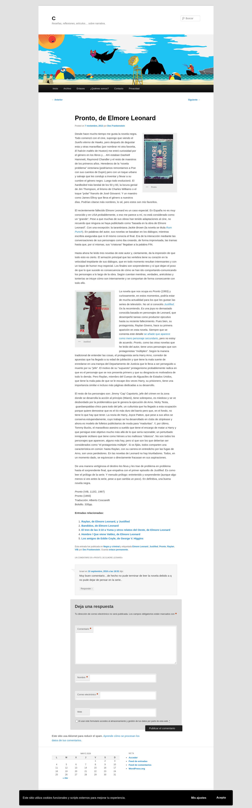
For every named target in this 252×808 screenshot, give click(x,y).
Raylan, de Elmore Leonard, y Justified (105, 521)
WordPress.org (137, 768)
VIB (76, 549)
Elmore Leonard (140, 546)
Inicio (55, 88)
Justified (153, 546)
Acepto (221, 797)
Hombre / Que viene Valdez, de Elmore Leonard (110, 534)
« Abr (65, 778)
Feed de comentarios (140, 765)
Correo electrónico (87, 694)
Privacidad (134, 88)
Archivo (67, 88)
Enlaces (81, 88)
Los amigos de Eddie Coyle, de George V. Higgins (112, 538)
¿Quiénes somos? (99, 88)
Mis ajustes (198, 797)
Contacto (118, 88)
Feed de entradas (138, 761)
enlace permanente (118, 549)
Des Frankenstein (116, 126)
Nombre (82, 677)
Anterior (57, 100)
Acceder (133, 757)
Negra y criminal (111, 546)
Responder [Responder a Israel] (87, 588)
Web (79, 711)
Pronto (162, 546)
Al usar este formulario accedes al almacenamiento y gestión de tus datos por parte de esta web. (124, 721)
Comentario (84, 629)
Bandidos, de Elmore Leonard (100, 525)
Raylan (170, 546)
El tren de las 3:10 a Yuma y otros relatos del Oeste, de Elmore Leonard (125, 529)
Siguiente (194, 100)
